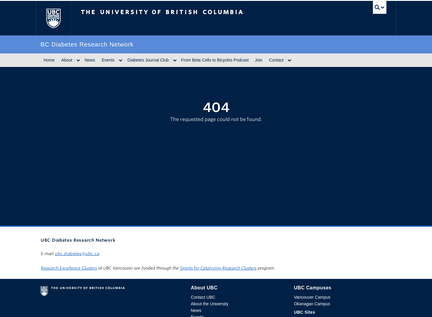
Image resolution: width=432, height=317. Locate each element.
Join (258, 60)
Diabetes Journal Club (148, 60)
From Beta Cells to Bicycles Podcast (215, 60)
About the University (209, 303)
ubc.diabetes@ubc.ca (77, 253)
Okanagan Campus (312, 303)
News (90, 60)
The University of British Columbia (53, 18)
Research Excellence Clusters (69, 268)
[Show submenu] (78, 60)
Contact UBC (203, 297)
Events (108, 60)
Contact (276, 60)
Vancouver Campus (312, 297)
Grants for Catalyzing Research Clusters (218, 268)
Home (49, 60)
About (66, 60)
